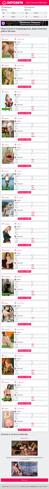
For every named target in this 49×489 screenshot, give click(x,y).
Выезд (4, 10)
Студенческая (20, 39)
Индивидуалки (7, 7)
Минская (19, 92)
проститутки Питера (17, 457)
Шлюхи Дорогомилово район (22, 34)
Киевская (19, 171)
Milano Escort (24, 438)
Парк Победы (20, 65)
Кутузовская (20, 118)
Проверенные (30, 7)
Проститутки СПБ (14, 486)
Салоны (28, 10)
